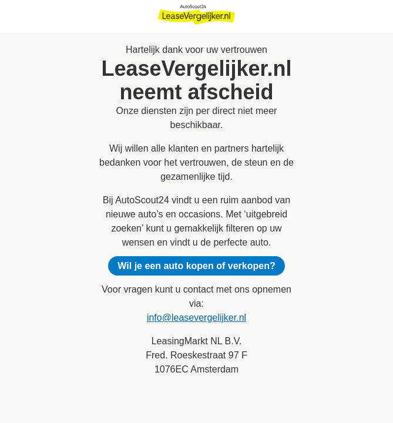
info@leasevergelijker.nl (196, 318)
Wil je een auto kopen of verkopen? (196, 266)
